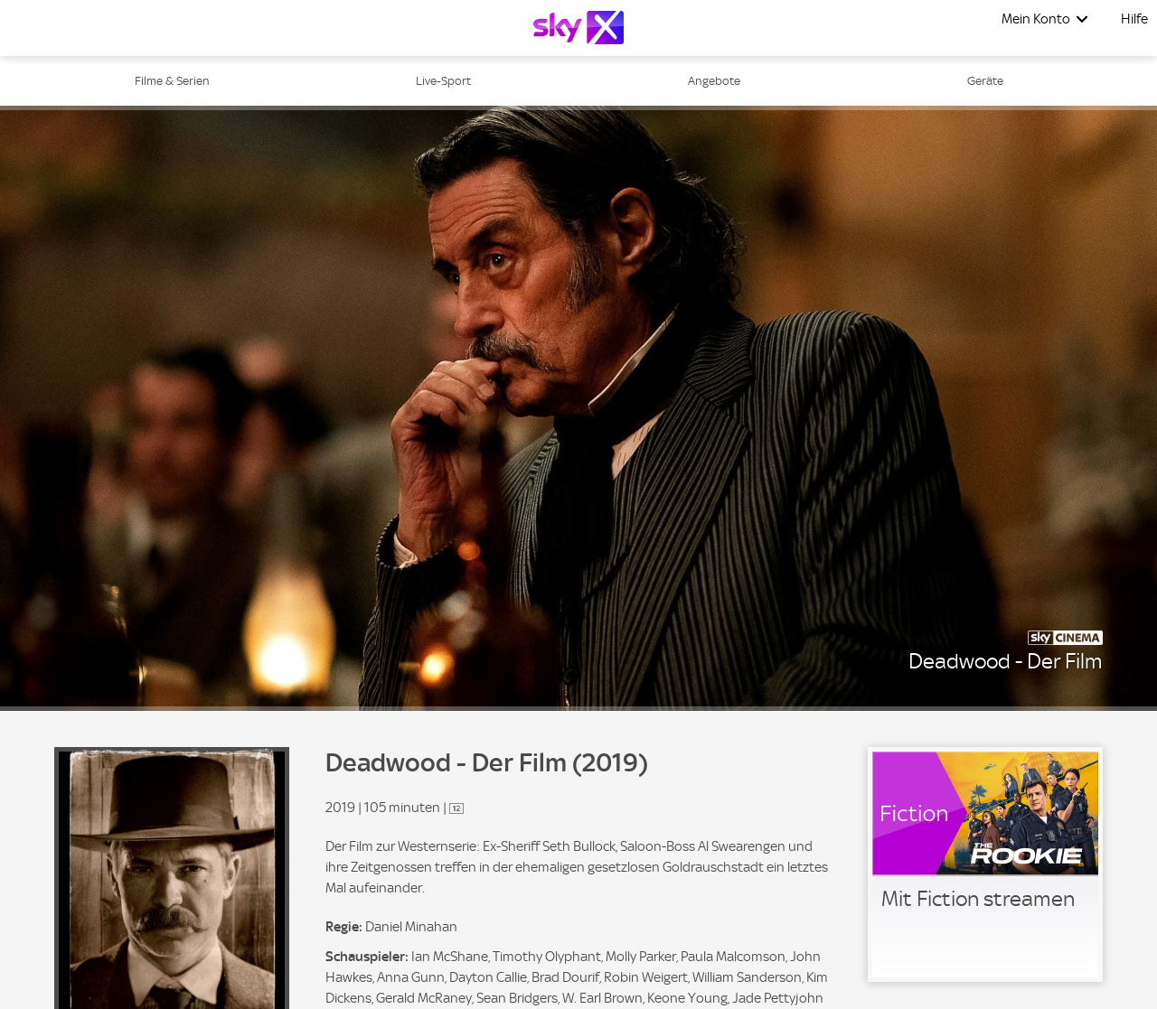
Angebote (714, 81)
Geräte (985, 81)
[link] (985, 864)
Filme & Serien (172, 81)
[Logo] (578, 27)
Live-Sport (443, 81)
